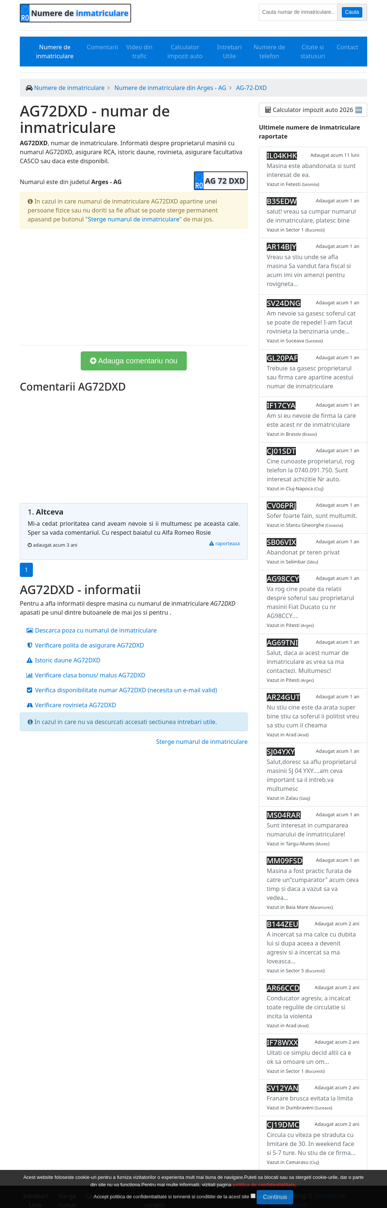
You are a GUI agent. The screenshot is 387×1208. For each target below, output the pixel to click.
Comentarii (102, 47)
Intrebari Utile (229, 51)
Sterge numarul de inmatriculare (133, 219)
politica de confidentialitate (264, 1184)
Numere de (80, 13)
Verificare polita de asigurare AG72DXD (85, 645)
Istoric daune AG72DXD (63, 660)
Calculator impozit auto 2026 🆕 (313, 110)
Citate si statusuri (312, 51)
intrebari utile (196, 722)
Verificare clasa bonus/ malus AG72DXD (85, 675)
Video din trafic (139, 51)
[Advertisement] (134, 287)
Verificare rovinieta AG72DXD (71, 705)
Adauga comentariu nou (133, 361)
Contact (347, 47)
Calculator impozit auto (184, 51)
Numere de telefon (269, 51)
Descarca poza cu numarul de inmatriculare (91, 630)
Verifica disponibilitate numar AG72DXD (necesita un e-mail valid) (121, 690)
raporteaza (224, 543)
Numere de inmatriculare (54, 51)
